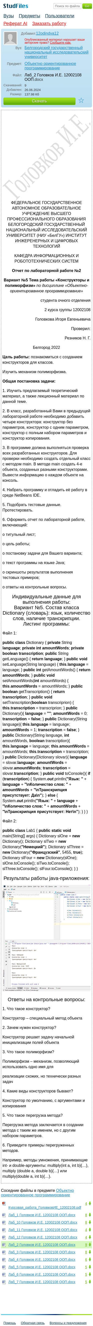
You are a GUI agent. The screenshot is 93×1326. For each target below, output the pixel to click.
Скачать (39, 101)
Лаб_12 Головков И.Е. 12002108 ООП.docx (42, 1237)
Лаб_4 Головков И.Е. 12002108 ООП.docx (41, 1260)
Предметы (29, 15)
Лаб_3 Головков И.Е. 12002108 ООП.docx (41, 1252)
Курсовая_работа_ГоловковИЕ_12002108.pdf (44, 1207)
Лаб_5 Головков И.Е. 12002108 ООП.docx (41, 1267)
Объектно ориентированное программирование (50, 65)
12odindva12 (47, 33)
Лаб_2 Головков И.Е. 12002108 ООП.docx (41, 1245)
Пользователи (59, 15)
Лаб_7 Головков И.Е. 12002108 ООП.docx (41, 1282)
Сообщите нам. (60, 42)
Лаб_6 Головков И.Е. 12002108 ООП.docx (41, 1274)
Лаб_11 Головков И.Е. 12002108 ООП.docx (42, 1230)
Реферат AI (15, 23)
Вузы (8, 15)
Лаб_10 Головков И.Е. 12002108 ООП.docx (42, 1222)
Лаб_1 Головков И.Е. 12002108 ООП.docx (41, 1215)
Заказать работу (49, 23)
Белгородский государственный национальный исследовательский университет (57, 52)
